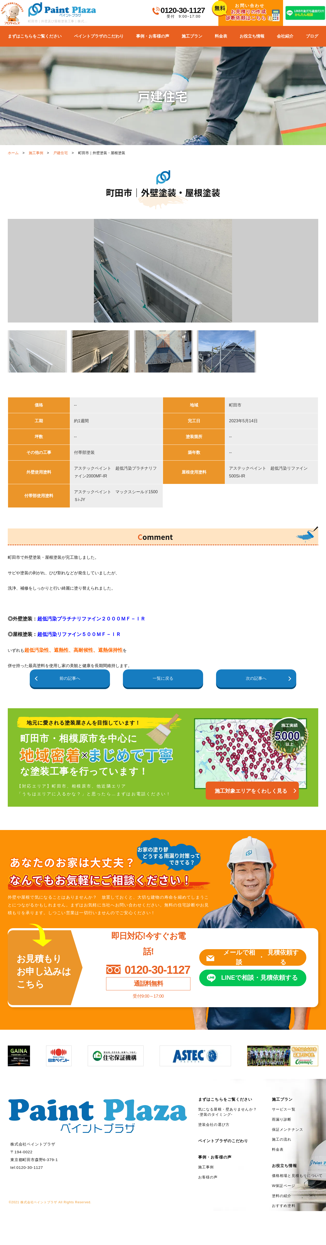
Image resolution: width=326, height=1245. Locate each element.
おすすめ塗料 (283, 1206)
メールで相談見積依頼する (261, 957)
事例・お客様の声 (152, 36)
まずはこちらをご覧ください (35, 36)
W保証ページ (283, 1186)
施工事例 (36, 153)
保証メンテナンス (287, 1129)
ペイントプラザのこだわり (99, 36)
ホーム (13, 153)
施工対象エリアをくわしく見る (251, 791)
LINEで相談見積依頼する (259, 978)
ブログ (312, 36)
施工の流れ (282, 1139)
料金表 (221, 36)
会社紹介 (285, 36)
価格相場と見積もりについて (297, 1176)
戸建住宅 (60, 153)
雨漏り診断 (282, 1120)
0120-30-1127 (183, 10)
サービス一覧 (283, 1109)
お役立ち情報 (252, 36)
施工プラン (192, 36)
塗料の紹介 (282, 1196)
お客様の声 (208, 1177)
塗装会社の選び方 (213, 1124)
